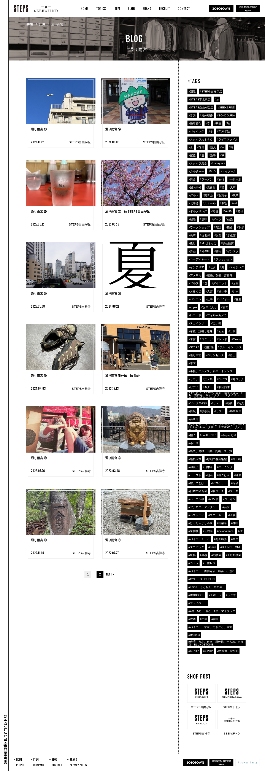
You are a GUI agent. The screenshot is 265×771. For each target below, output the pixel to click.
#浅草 (234, 195)
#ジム (234, 291)
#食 (191, 147)
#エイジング (236, 267)
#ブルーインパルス (230, 347)
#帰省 (234, 483)
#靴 (228, 123)
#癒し (192, 243)
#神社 (234, 523)
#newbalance (225, 531)
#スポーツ (215, 595)
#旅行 (220, 179)
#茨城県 (208, 531)
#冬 (210, 131)
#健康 (237, 475)
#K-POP (194, 651)
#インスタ (232, 251)
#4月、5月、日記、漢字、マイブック (212, 611)
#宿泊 (192, 219)
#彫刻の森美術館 (216, 459)
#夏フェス (217, 491)
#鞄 (231, 147)
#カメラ (193, 563)
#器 (205, 283)
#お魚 (217, 235)
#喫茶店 (205, 411)
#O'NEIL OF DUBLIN (202, 579)
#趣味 (203, 219)
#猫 (222, 187)
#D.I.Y (212, 171)
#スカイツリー (198, 323)
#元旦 (234, 283)
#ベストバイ (196, 515)
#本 (222, 147)
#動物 (229, 403)
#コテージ (206, 339)
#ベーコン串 (196, 499)
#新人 (212, 147)
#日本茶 (208, 467)
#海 (222, 267)
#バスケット (219, 483)
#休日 (200, 147)
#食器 (203, 555)
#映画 (217, 123)
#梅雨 (217, 251)
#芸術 (226, 507)
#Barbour (194, 635)
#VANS (227, 211)
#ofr (240, 531)
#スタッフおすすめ (201, 139)
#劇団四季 (223, 387)
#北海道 (193, 203)
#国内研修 (195, 187)
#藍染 (229, 219)
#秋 (222, 155)
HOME (29, 24)
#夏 (202, 155)
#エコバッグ (196, 547)
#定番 (214, 211)
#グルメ (193, 195)
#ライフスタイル (227, 139)
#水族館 (231, 235)
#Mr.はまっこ (208, 243)
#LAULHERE (208, 435)
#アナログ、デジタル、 (203, 507)
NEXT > (110, 574)
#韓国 (215, 619)
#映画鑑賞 (227, 243)
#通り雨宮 (195, 355)
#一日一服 (235, 179)
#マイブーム (228, 171)
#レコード (195, 315)
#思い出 (216, 323)
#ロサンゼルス (215, 355)
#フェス (233, 491)
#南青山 (208, 195)
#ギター (208, 387)
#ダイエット (219, 283)
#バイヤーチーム (199, 539)
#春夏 (237, 299)
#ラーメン (206, 179)
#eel (234, 203)
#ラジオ (231, 595)
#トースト (195, 475)
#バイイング (196, 131)
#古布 (224, 307)
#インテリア (196, 267)
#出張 (231, 331)
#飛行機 (208, 347)
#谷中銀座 (235, 411)
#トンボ (222, 339)
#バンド (213, 499)
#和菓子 (193, 467)
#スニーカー (216, 515)
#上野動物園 (233, 555)
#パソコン (195, 299)
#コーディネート (199, 259)
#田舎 (192, 179)
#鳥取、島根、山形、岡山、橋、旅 (210, 451)
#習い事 (222, 291)
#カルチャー (196, 171)
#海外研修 (206, 115)
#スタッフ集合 (198, 163)
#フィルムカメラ (216, 315)
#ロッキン (229, 499)
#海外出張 (220, 539)
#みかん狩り (228, 435)
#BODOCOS (197, 595)
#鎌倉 (229, 227)
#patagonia (218, 163)
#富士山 (236, 459)
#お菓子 (222, 195)
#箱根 (239, 211)
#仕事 (209, 299)
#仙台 (220, 331)
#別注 (192, 91)
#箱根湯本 (195, 459)
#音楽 (192, 115)
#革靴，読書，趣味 (201, 331)
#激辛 (212, 155)
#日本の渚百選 (198, 491)
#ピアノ (193, 387)
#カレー (216, 403)
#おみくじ (195, 291)
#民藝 (192, 555)
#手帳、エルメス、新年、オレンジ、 (212, 371)
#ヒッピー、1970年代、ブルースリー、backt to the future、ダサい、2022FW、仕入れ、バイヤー (216, 427)
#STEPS (194, 347)
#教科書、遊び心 (227, 651)
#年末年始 (223, 131)
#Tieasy (236, 339)
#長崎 (192, 235)
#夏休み (211, 187)
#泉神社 (193, 531)
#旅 (217, 99)
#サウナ (193, 379)
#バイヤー (223, 299)
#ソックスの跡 (198, 403)
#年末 (192, 363)
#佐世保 (205, 235)
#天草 (232, 187)
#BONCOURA (226, 115)
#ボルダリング (198, 211)
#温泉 (231, 515)
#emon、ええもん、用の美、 (207, 587)
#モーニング (225, 467)
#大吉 (209, 291)
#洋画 (192, 251)
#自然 (192, 411)
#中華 (203, 619)
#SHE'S (222, 379)
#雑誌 (217, 227)
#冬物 (223, 203)
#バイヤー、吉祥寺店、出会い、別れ (212, 571)
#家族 (192, 155)
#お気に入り (209, 307)
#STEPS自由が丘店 (201, 107)
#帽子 (192, 435)
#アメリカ (195, 275)
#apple (193, 307)
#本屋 (234, 539)
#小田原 (193, 443)
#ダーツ (216, 219)
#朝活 (209, 475)
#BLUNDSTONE (230, 547)
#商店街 (193, 419)
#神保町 (205, 251)
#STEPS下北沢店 (200, 99)
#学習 (192, 339)
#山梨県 (222, 523)
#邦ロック (237, 379)
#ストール (209, 203)
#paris (212, 547)
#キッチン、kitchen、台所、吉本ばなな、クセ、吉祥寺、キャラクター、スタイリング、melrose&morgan (216, 395)
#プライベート (198, 603)
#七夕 (212, 267)
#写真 (240, 403)
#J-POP (208, 651)
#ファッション (223, 259)
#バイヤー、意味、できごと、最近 (210, 627)
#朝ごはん (223, 475)
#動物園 (216, 555)
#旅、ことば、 (198, 483)
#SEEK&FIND (226, 107)
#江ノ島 (208, 379)
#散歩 (240, 227)
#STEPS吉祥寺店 (211, 91)
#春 (208, 123)
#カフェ (219, 411)
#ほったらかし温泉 (201, 523)
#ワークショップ (199, 227)
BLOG (42, 24)
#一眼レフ (209, 563)
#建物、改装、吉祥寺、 (220, 275)
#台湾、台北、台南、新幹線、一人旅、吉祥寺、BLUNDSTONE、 (216, 643)
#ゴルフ (193, 283)
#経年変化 (195, 123)
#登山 (231, 355)
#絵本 (192, 619)
